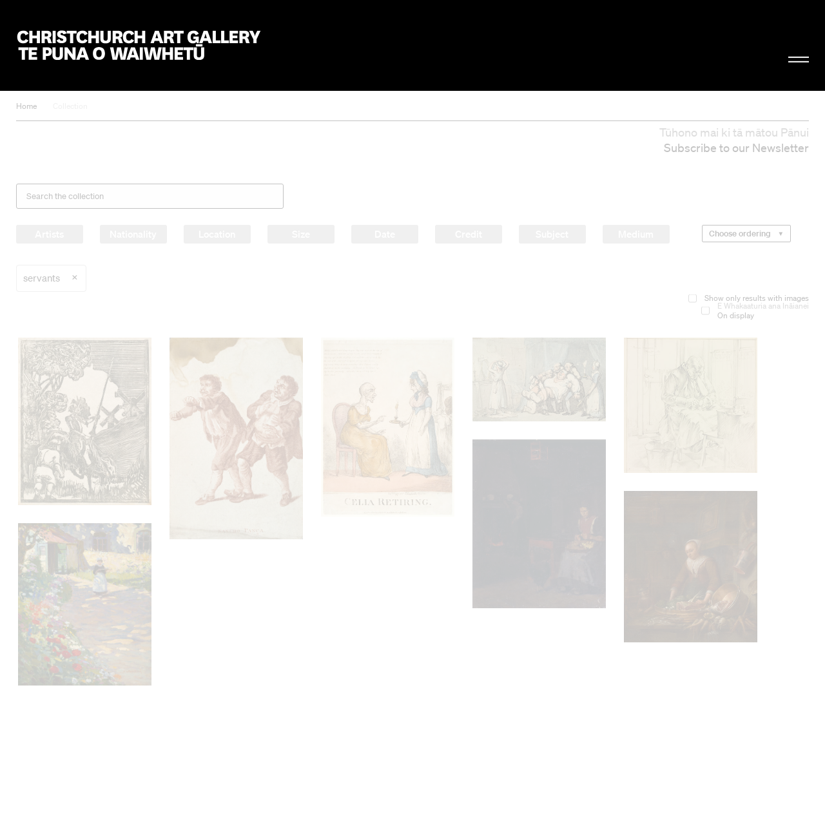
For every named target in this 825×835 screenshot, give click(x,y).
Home (26, 106)
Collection (70, 106)
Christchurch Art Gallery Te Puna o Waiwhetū (139, 45)
